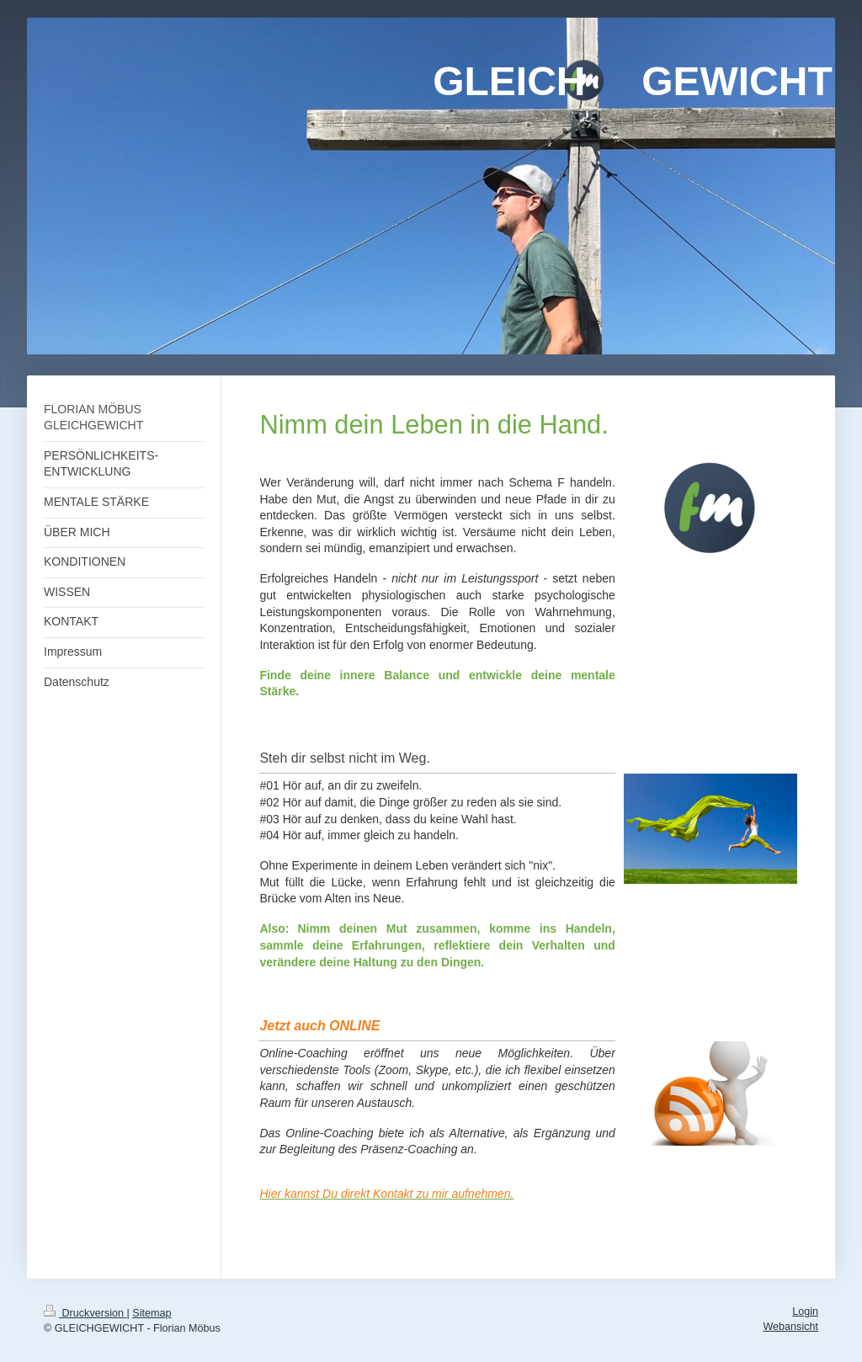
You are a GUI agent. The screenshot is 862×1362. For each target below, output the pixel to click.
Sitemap (151, 1313)
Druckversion (85, 1313)
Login (805, 1311)
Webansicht (790, 1327)
